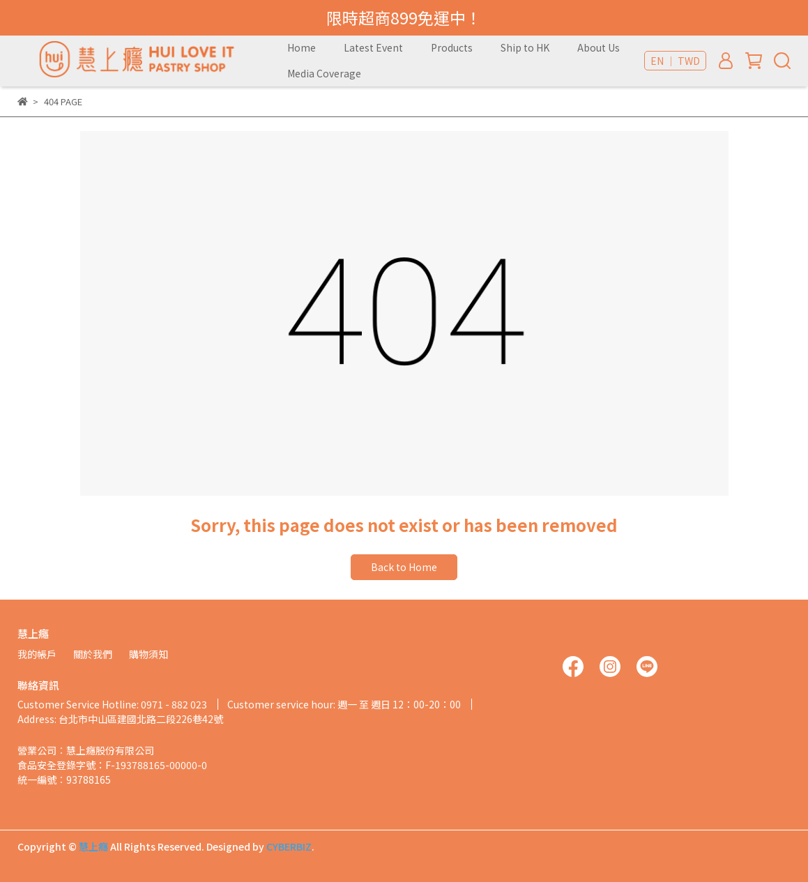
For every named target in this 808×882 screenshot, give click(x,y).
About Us (598, 47)
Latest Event (373, 47)
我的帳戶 (36, 654)
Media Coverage (324, 73)
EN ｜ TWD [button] (675, 60)
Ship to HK (525, 47)
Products (452, 47)
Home (301, 47)
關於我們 (92, 654)
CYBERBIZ (289, 846)
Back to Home (404, 567)
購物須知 (148, 654)
